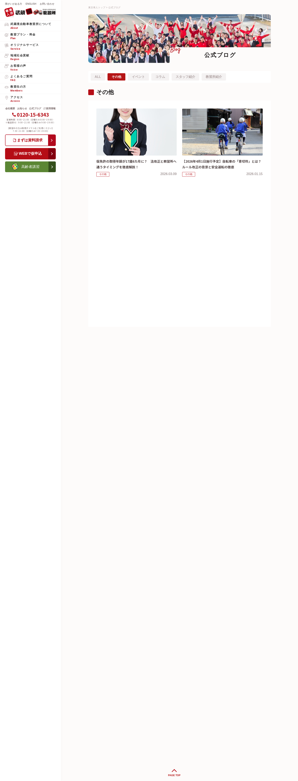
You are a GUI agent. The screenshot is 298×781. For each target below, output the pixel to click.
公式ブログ (35, 108)
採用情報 (51, 108)
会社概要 (10, 108)
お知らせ (22, 108)
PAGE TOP (174, 775)
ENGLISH (31, 3)
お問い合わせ (47, 3)
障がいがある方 (13, 3)
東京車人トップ (96, 7)
